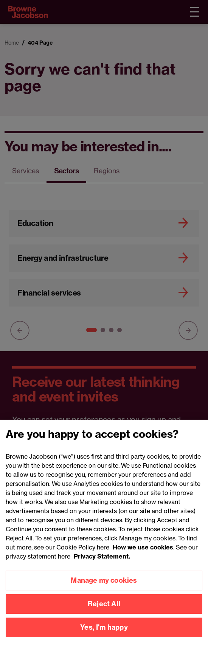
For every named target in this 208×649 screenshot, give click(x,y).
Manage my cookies (104, 588)
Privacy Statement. (102, 564)
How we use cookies (143, 555)
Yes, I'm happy (104, 635)
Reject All (104, 612)
